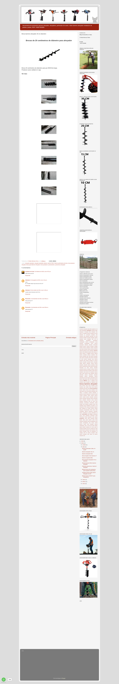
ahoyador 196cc (94, 330)
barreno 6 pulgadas (87, 353)
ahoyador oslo (82, 336)
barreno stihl (82, 379)
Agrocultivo (90, 329)
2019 (82, 441)
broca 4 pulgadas (91, 380)
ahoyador (89, 330)
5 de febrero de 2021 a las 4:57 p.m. (43, 271)
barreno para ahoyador (89, 373)
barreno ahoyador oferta (93, 364)
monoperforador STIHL (88, 409)
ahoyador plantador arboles (41, 263)
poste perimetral (91, 418)
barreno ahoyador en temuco (91, 360)
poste (86, 418)
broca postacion (44, 264)
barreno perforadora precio (92, 377)
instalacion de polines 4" (91, 405)
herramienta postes (93, 402)
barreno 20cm (51, 263)
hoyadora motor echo (93, 404)
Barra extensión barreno (86, 349)
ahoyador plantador (29, 263)
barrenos (93, 379)
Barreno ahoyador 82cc (87, 453)
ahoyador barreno (86, 333)
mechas (92, 408)
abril (83, 446)
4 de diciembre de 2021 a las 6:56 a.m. (39, 298)
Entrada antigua (71, 337)
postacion (82, 418)
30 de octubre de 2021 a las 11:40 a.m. (39, 290)
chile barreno (82, 391)
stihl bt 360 (87, 425)
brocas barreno (83, 389)
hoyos (85, 405)
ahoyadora (81, 340)
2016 (82, 443)
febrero (84, 481)
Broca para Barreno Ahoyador (33, 264)
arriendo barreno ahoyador (85, 347)
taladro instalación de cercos (88, 427)
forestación (86, 401)
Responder (27, 275)
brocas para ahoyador (90, 389)
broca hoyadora (92, 385)
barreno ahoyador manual (88, 363)
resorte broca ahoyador (88, 424)
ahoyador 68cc (88, 331)
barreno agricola (94, 353)
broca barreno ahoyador (88, 384)
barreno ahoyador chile (86, 357)
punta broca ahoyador (60, 264)
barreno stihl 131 (88, 379)
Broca (85, 380)
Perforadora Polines (83, 417)
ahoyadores (95, 340)
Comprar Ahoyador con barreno (89, 394)
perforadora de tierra (87, 414)
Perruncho (27, 298)
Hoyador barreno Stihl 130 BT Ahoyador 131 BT (89, 473)
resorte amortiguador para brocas (87, 422)
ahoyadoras (88, 340)
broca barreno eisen (84, 385)
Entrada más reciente (28, 337)
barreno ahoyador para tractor (85, 366)
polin (93, 417)
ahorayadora (84, 330)
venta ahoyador (92, 429)
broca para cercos (86, 388)
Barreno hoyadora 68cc (87, 457)
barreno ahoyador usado (89, 370)
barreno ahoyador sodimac (89, 369)
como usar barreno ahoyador (90, 391)
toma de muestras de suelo (92, 428)
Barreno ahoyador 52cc (93, 354)
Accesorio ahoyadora (83, 329)
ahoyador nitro (94, 334)
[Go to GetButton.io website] (3, 682)
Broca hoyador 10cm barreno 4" (89, 455)
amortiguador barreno (84, 341)
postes (96, 418)
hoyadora (87, 404)
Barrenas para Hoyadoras (88, 350)
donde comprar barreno (92, 395)
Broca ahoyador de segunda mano (90, 382)
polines (96, 417)
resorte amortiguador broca (92, 421)
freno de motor (91, 401)
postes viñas (82, 419)
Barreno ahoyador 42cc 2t (88, 451)
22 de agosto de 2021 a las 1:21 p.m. (38, 280)
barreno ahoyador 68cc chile (85, 356)
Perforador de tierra (87, 412)
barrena (92, 349)
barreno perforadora (89, 376)
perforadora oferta (93, 415)
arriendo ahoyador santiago (92, 346)
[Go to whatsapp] (4, 679)
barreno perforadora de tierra (61, 263)
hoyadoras (81, 405)
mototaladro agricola (84, 411)
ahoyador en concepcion (85, 334)
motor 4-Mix (95, 409)
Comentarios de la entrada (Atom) (35, 340)
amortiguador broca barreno (91, 343)
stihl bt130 (92, 425)
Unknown (27, 280)
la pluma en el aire (29, 271)
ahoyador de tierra (93, 333)
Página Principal (50, 337)
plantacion (90, 417)
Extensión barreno (90, 398)
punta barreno (51, 264)
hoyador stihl (82, 404)
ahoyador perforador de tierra (91, 336)
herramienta (86, 402)
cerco (96, 389)
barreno (95, 350)
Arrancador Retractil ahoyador (86, 344)
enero (83, 483)
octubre (84, 444)
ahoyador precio (83, 339)
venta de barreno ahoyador (89, 432)
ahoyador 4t (82, 331)
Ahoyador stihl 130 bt (92, 339)
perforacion (91, 411)
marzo (84, 479)
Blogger (63, 678)
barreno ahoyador (83, 354)
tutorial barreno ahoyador (84, 429)
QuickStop (85, 421)
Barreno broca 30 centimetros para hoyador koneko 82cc (89, 470)
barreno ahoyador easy (89, 359)
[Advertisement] (88, 624)
